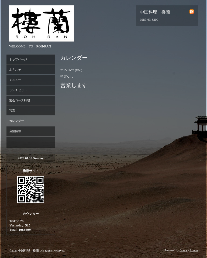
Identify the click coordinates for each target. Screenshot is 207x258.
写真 (12, 110)
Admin (193, 250)
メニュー (15, 79)
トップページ (18, 59)
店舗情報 (15, 131)
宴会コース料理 (19, 100)
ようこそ (15, 69)
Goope (183, 250)
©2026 (13, 250)
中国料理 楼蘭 (28, 250)
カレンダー (16, 120)
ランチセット (18, 90)
